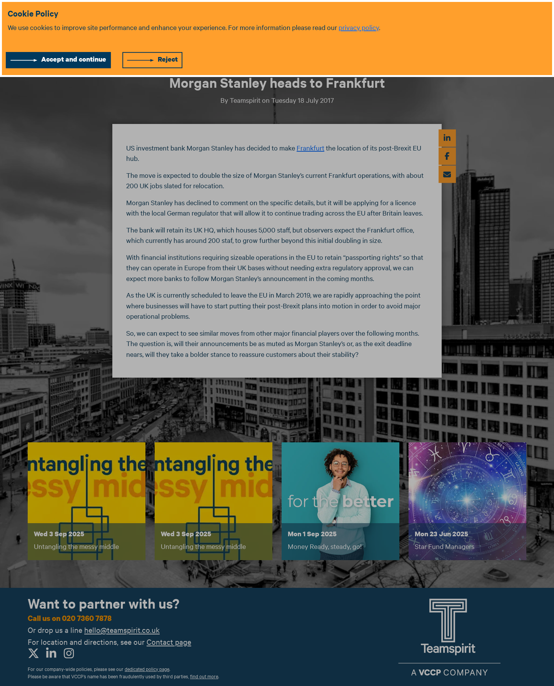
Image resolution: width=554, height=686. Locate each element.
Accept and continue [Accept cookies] (73, 59)
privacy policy (359, 27)
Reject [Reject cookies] (168, 59)
